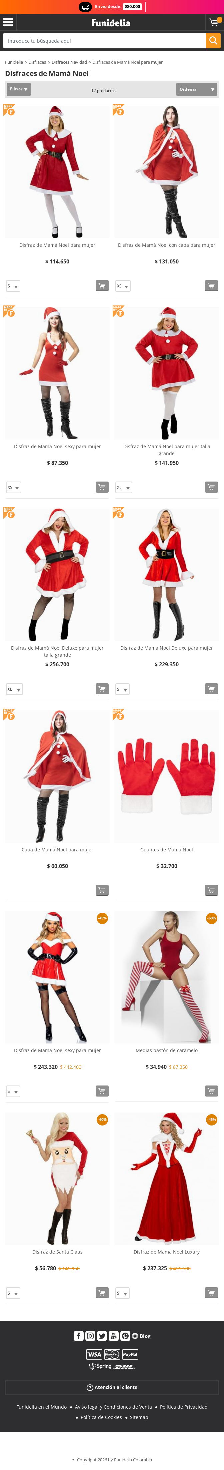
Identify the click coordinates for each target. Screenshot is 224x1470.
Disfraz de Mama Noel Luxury (167, 1252)
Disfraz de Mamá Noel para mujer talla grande (166, 450)
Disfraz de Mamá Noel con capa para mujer (166, 245)
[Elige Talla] (13, 286)
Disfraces (37, 62)
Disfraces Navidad (69, 62)
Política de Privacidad (184, 1407)
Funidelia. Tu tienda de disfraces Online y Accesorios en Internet (111, 23)
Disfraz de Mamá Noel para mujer (57, 245)
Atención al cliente (112, 1387)
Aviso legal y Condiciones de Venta (113, 1407)
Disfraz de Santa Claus (57, 1252)
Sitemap (139, 1417)
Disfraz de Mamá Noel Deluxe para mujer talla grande (57, 651)
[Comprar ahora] (102, 285)
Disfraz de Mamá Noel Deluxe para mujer (166, 648)
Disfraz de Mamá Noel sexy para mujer (57, 446)
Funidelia (14, 62)
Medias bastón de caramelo (167, 1050)
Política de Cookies (101, 1417)
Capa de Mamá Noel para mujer (57, 849)
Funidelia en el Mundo (41, 1407)
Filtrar (16, 89)
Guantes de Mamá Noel (166, 849)
